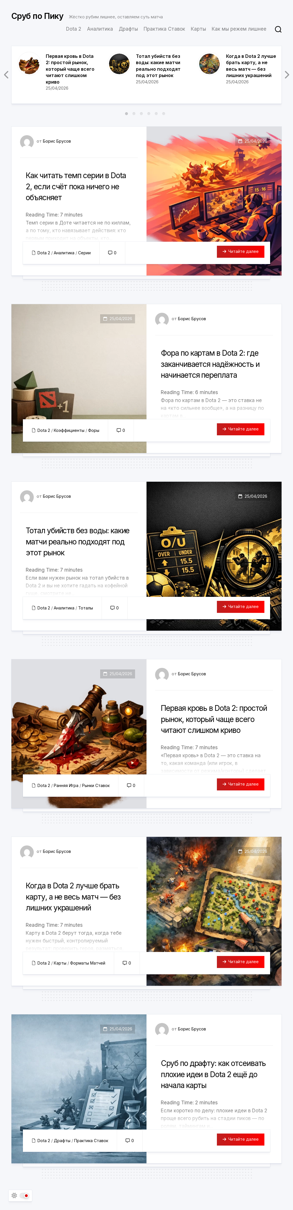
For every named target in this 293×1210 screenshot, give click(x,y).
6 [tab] (163, 113)
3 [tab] (141, 113)
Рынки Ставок (97, 785)
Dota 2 (73, 29)
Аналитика (100, 29)
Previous (6, 75)
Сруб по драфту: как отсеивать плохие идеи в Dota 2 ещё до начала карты (212, 1079)
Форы (95, 430)
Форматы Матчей (89, 963)
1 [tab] (126, 113)
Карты (198, 29)
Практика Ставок (164, 29)
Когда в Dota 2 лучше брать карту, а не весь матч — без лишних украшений (72, 902)
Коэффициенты (70, 430)
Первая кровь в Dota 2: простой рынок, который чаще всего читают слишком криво (70, 69)
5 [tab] (156, 113)
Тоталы (86, 608)
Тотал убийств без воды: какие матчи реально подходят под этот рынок (78, 541)
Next (286, 75)
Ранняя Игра (66, 785)
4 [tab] (148, 113)
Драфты (128, 29)
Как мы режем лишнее (239, 29)
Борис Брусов (57, 141)
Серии (85, 252)
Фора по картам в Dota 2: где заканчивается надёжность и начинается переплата (212, 369)
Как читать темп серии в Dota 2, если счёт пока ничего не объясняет (76, 185)
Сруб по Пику (37, 17)
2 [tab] (133, 113)
